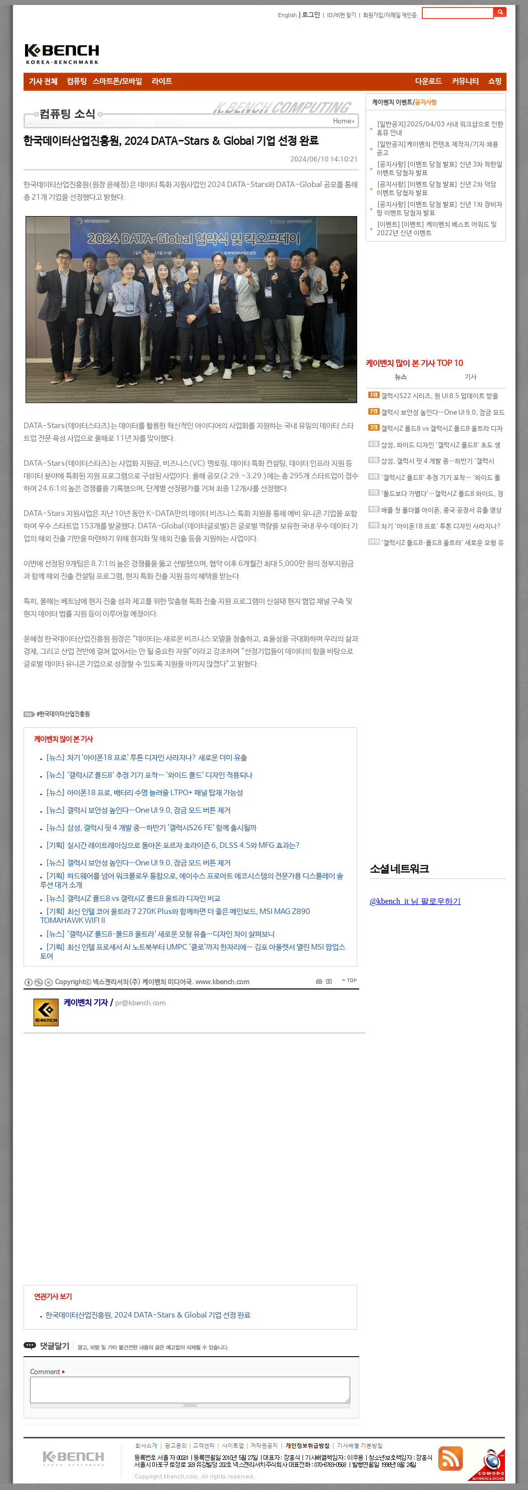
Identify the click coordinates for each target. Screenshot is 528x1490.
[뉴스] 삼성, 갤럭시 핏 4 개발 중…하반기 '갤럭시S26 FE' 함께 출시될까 (148, 828)
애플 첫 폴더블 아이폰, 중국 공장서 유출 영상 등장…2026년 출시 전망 (435, 512)
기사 (471, 377)
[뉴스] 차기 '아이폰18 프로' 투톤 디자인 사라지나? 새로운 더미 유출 (143, 758)
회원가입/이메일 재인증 (390, 16)
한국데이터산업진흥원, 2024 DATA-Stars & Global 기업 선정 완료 (145, 1315)
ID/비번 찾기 (341, 16)
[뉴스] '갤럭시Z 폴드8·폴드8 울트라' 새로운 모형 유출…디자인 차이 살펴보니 (157, 934)
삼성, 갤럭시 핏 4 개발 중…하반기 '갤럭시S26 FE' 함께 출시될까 (431, 463)
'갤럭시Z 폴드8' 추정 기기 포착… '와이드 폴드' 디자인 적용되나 (434, 480)
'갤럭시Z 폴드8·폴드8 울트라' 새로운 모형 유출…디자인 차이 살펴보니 (436, 545)
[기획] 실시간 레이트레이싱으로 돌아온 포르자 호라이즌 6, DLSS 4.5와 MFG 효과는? (170, 845)
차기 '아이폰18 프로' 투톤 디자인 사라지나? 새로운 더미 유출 (434, 528)
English (287, 16)
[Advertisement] (324, 47)
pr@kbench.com (140, 1003)
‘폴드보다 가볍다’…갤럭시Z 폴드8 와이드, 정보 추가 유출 (435, 496)
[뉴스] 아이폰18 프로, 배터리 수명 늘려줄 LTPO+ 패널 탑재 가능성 (141, 793)
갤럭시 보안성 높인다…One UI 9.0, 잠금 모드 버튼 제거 (436, 415)
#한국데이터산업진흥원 (63, 714)
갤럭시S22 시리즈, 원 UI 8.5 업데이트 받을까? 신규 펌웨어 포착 (433, 398)
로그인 (311, 15)
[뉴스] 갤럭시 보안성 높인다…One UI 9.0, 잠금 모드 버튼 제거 (135, 810)
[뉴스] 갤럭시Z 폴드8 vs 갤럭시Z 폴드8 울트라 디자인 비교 (130, 898)
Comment (47, 1372)
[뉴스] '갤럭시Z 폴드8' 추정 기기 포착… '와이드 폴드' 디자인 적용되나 (146, 775)
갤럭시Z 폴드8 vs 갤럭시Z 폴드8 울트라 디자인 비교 (435, 431)
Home (342, 121)
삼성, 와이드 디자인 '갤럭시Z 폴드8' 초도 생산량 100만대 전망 (434, 447)
